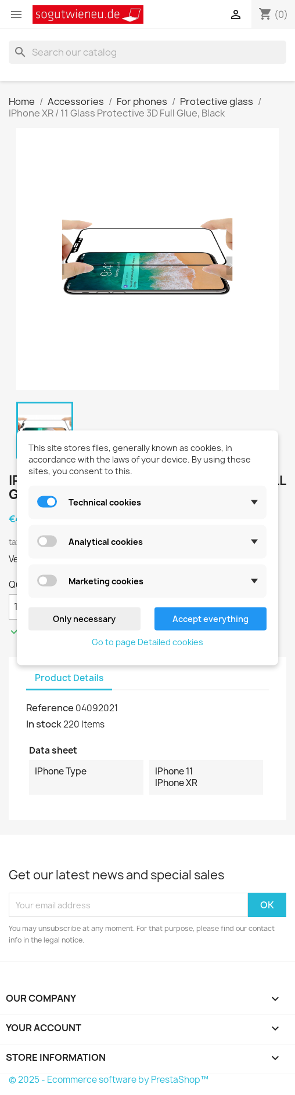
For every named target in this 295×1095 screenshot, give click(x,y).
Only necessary (84, 618)
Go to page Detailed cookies (147, 641)
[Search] (147, 52)
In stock (44, 724)
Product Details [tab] (69, 678)
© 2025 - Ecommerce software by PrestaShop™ (108, 1080)
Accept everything (210, 618)
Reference (50, 708)
